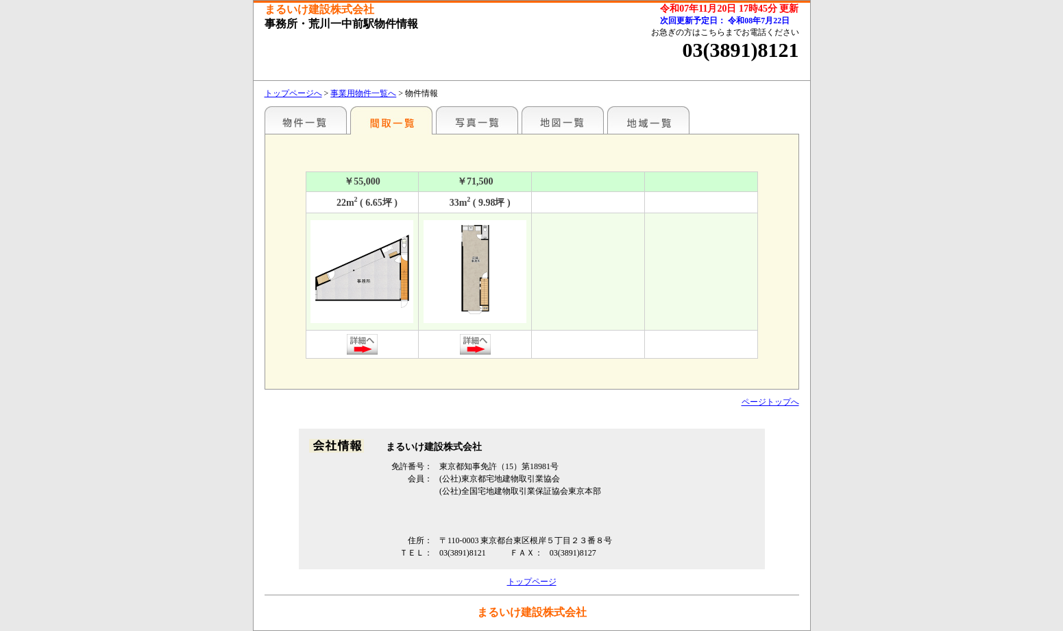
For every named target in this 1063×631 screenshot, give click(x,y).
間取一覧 (391, 120)
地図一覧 (563, 120)
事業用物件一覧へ (363, 93)
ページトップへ (770, 402)
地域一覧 (648, 120)
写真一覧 (477, 120)
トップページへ (293, 93)
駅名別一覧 (306, 120)
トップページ (532, 581)
